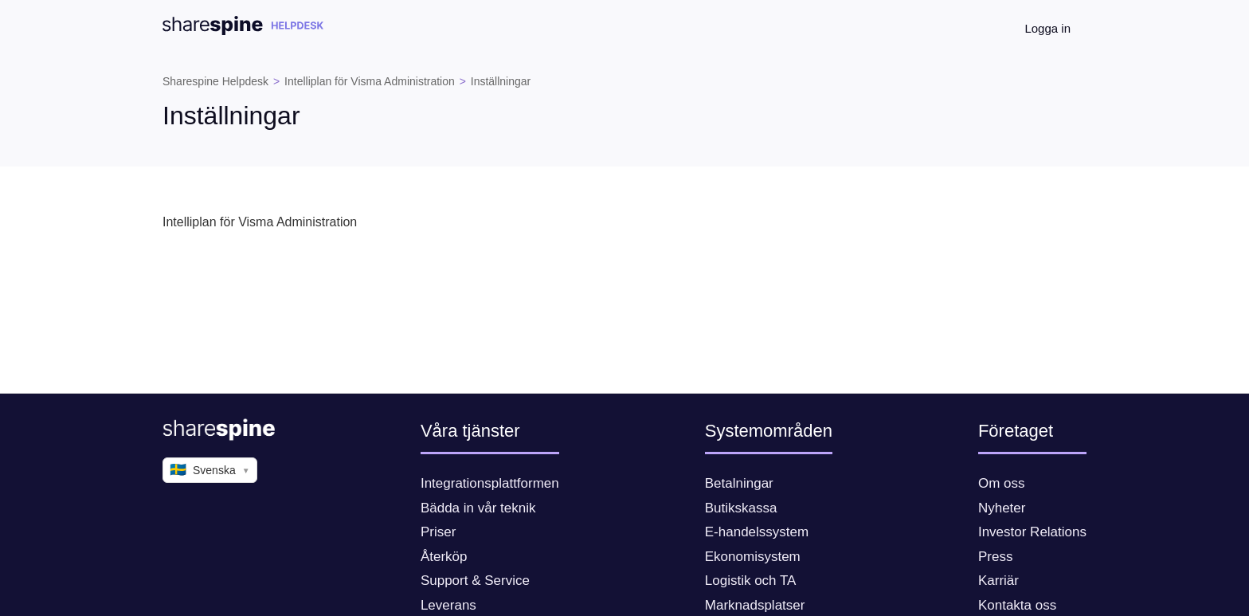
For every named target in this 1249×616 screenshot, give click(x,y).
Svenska (210, 470)
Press (995, 556)
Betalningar (739, 483)
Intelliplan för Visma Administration (369, 81)
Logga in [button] (1047, 28)
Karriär (998, 580)
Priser (438, 531)
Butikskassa (741, 508)
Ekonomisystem (753, 556)
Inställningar (501, 81)
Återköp (444, 556)
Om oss (1001, 483)
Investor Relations (1032, 531)
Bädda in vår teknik (478, 508)
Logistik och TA (751, 580)
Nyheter (1002, 508)
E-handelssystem (757, 531)
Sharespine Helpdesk (215, 81)
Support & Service (475, 580)
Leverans (448, 605)
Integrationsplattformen (490, 483)
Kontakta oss (1017, 605)
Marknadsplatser (755, 605)
